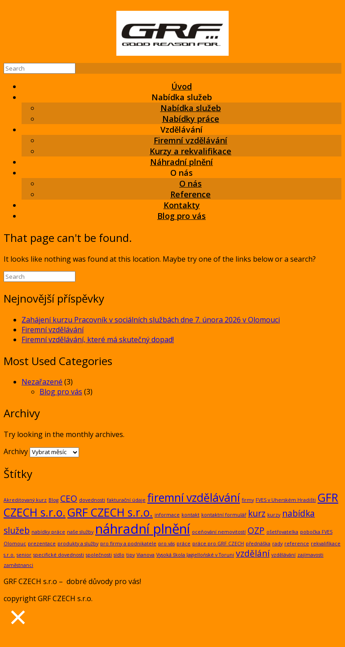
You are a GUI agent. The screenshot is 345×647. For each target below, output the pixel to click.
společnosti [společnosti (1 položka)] (99, 555)
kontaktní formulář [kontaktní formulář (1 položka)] (223, 515)
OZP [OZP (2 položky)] (256, 530)
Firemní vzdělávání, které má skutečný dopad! (98, 339)
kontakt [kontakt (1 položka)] (190, 515)
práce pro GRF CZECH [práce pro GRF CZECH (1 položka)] (218, 543)
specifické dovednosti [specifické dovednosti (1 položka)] (58, 555)
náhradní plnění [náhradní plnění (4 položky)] (142, 529)
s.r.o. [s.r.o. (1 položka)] (9, 555)
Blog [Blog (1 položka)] (53, 500)
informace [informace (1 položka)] (167, 515)
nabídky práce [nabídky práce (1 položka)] (48, 532)
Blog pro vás (181, 215)
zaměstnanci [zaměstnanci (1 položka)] (18, 565)
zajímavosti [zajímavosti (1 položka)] (310, 555)
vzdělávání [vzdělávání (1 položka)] (283, 555)
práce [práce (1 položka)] (183, 543)
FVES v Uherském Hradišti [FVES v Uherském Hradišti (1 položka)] (286, 500)
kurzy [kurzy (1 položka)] (273, 515)
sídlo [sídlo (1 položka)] (119, 555)
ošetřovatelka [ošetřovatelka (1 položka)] (282, 532)
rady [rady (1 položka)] (277, 543)
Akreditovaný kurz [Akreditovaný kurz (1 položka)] (25, 500)
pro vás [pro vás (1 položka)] (166, 543)
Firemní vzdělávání (53, 330)
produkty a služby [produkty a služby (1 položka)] (78, 543)
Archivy (16, 451)
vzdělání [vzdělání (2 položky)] (253, 553)
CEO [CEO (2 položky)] (68, 498)
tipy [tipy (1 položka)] (130, 555)
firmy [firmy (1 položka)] (248, 500)
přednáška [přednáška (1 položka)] (258, 543)
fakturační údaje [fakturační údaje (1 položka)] (126, 500)
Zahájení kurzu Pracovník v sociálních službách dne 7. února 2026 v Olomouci (151, 320)
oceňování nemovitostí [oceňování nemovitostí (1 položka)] (219, 532)
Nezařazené (42, 382)
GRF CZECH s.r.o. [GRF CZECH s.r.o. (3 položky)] (110, 512)
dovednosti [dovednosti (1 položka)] (92, 500)
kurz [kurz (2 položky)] (256, 513)
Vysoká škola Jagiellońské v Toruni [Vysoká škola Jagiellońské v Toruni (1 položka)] (195, 555)
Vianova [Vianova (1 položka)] (146, 555)
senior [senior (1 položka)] (24, 555)
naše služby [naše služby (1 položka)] (80, 532)
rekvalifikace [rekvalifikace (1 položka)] (326, 543)
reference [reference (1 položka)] (296, 543)
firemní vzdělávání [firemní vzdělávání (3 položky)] (193, 497)
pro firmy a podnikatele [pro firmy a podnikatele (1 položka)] (128, 543)
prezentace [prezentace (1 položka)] (42, 543)
